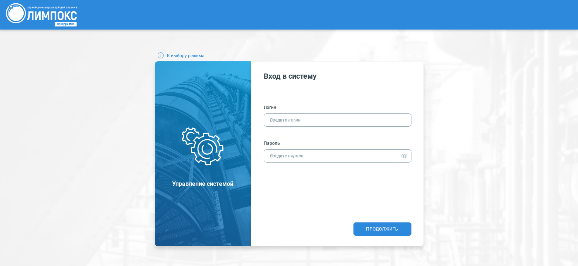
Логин (270, 107)
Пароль (272, 143)
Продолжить (382, 229)
